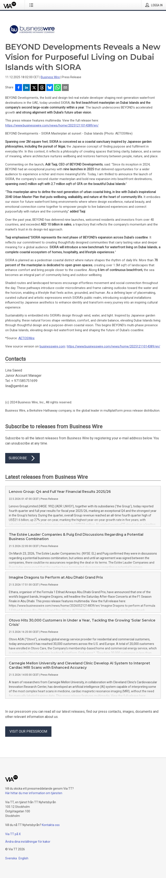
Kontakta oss (51, 825)
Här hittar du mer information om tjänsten (33, 793)
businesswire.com (52, 346)
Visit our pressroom (28, 731)
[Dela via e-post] (65, 88)
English (23, 858)
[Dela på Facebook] (18, 88)
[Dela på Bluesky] (49, 88)
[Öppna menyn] (32, 5)
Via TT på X (13, 834)
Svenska (11, 858)
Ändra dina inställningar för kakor (27, 841)
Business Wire (50, 77)
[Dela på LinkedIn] (26, 88)
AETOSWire (26, 338)
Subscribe (22, 458)
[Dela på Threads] (41, 88)
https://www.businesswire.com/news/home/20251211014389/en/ (52, 125)
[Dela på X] (34, 88)
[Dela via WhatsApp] (57, 88)
